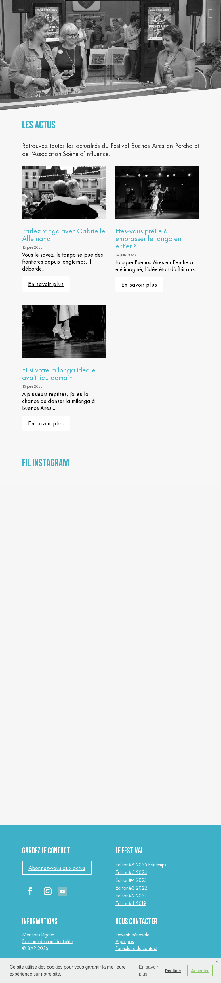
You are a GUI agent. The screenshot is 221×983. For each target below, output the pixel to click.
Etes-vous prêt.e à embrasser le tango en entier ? (148, 238)
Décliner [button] (173, 970)
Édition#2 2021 (130, 895)
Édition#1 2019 (130, 903)
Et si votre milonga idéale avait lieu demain (59, 373)
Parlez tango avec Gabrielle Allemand (63, 234)
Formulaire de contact (136, 948)
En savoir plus (46, 284)
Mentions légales (38, 934)
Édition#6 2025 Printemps (140, 864)
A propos (124, 941)
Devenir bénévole (132, 934)
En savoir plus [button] (148, 970)
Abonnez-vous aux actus (56, 868)
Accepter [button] (200, 970)
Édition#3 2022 (131, 887)
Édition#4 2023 (131, 880)
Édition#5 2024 (131, 872)
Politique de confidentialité (47, 941)
